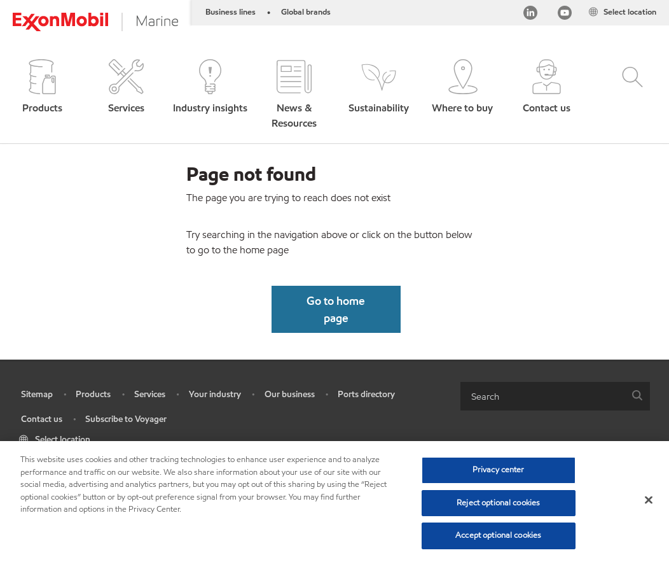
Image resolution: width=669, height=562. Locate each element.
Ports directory (366, 394)
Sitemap (37, 394)
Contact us (41, 419)
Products (93, 394)
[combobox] (555, 396)
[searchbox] (542, 396)
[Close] (649, 500)
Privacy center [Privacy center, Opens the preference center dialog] (498, 469)
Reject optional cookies (498, 503)
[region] (334, 501)
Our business (290, 394)
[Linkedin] (530, 15)
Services (149, 394)
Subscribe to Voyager (126, 419)
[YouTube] (565, 15)
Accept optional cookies (498, 535)
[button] (42, 95)
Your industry (215, 394)
